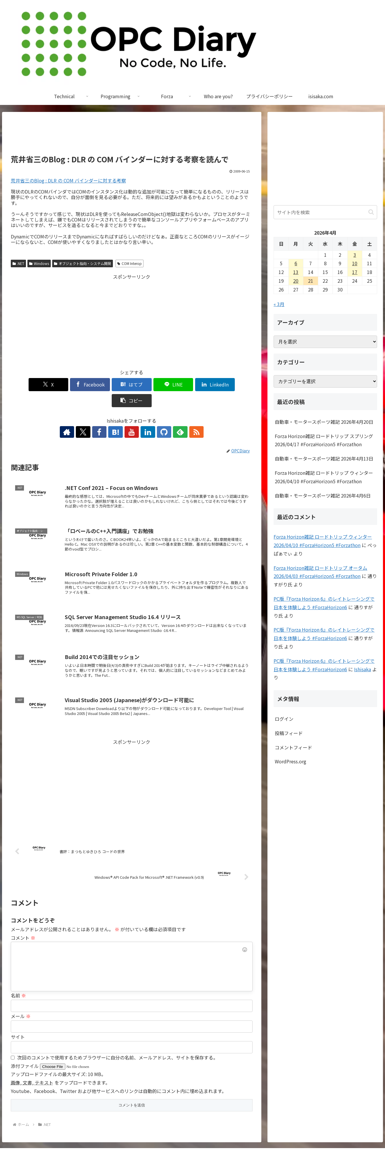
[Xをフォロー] (91, 416)
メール (21, 1000)
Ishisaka (362, 669)
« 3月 (279, 304)
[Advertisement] (132, 136)
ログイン (284, 718)
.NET (18, 263)
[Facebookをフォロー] (105, 416)
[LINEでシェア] (152, 384)
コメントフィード (293, 747)
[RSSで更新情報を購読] (185, 416)
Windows (39, 263)
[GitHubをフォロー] (158, 416)
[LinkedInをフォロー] (145, 416)
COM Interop (129, 263)
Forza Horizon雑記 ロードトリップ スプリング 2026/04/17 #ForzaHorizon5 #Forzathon (324, 440)
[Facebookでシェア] (70, 384)
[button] (233, 384)
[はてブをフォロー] (118, 416)
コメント (23, 921)
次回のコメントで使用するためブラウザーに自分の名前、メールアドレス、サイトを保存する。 (117, 1041)
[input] (325, 212)
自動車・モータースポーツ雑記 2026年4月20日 (324, 421)
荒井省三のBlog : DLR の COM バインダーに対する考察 (68, 180)
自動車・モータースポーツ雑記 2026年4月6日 (323, 495)
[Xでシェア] (30, 384)
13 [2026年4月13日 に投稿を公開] (295, 271)
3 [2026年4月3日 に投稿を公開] (355, 254)
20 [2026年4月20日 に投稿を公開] (295, 280)
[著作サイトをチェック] (78, 416)
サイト (18, 1020)
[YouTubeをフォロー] (131, 416)
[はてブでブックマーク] (111, 384)
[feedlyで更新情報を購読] (172, 416)
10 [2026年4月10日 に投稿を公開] (354, 263)
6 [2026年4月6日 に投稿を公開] (296, 263)
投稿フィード (289, 733)
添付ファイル (25, 1049)
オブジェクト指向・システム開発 (82, 263)
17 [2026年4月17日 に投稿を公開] (354, 271)
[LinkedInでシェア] (192, 384)
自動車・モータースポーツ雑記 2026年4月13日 (324, 458)
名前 (18, 979)
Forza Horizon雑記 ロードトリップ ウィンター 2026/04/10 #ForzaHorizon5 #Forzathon (324, 477)
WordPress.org (290, 761)
